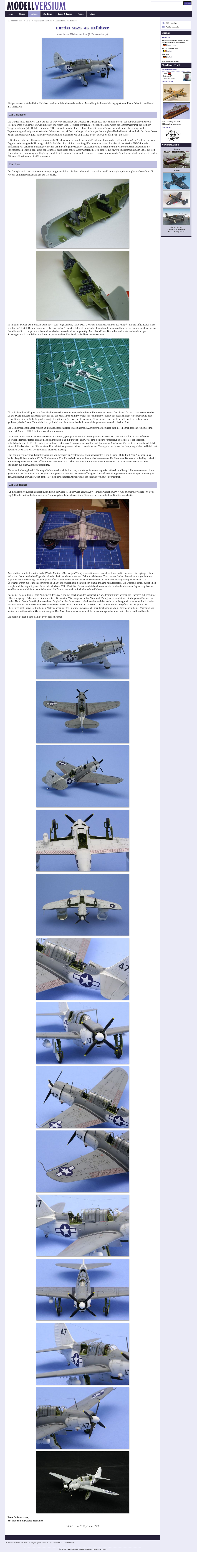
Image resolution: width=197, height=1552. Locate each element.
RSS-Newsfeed (171, 23)
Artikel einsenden (172, 27)
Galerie (34, 14)
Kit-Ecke (47, 14)
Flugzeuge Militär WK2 (43, 21)
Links (104, 1549)
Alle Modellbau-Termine (170, 61)
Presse (81, 14)
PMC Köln (165, 54)
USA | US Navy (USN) (176, 232)
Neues (22, 14)
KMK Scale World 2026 (170, 48)
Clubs (92, 14)
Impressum (97, 1549)
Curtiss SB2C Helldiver (176, 229)
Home (10, 14)
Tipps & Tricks (65, 14)
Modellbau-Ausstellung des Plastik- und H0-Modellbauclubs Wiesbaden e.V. (175, 41)
